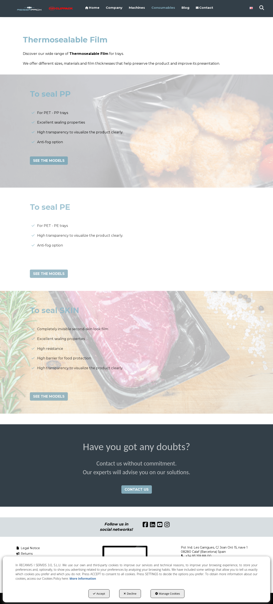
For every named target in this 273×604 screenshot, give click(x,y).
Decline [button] (130, 593)
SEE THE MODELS (49, 161)
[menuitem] (92, 7)
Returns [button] (24, 554)
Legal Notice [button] (28, 548)
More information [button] (83, 578)
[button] (29, 8)
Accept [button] (99, 593)
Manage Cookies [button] (167, 593)
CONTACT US (137, 489)
